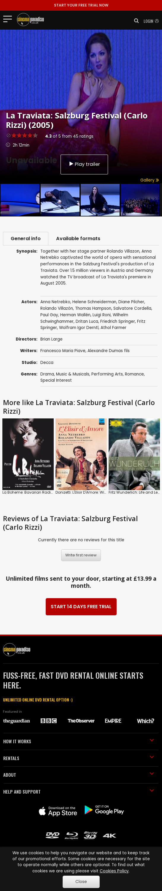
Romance (134, 374)
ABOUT (78, 774)
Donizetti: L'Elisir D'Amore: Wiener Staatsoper (94, 492)
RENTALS (78, 758)
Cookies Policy (114, 871)
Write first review (81, 555)
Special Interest (56, 380)
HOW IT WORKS (78, 741)
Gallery (149, 180)
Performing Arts (107, 374)
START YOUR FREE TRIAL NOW (81, 5)
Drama (47, 374)
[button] (135, 20)
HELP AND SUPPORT (78, 791)
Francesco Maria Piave (62, 351)
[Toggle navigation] (9, 18)
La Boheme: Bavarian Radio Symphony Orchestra (47, 492)
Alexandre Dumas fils (109, 351)
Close (81, 881)
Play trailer (84, 164)
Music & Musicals (72, 374)
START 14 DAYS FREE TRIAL (81, 606)
